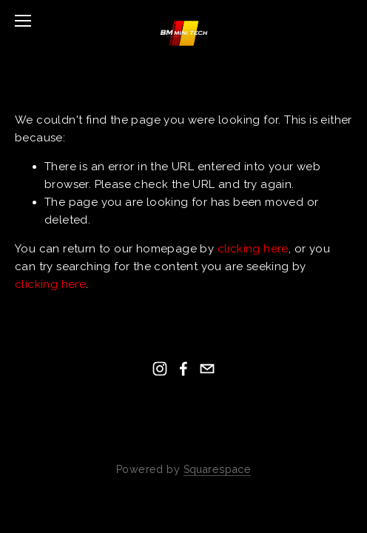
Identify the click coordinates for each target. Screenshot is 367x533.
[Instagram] (159, 368)
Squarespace (217, 469)
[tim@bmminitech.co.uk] (207, 368)
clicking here (253, 248)
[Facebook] (183, 368)
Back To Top (184, 435)
